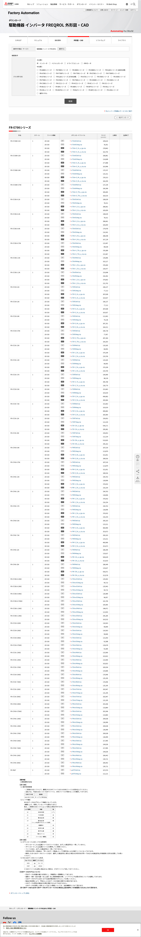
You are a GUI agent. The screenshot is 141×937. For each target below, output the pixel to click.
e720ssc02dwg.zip (77, 597)
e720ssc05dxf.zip (76, 616)
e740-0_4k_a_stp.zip (78, 458)
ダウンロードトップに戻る (20, 893)
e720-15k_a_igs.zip (77, 440)
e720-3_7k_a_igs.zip (78, 382)
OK (108, 930)
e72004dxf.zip (75, 345)
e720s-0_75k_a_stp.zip (78, 254)
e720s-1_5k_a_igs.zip (78, 265)
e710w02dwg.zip (76, 159)
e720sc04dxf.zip (76, 652)
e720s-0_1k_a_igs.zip (78, 207)
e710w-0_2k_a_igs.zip (78, 163)
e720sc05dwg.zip (76, 671)
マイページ (114, 10)
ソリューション (42, 4)
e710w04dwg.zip (76, 188)
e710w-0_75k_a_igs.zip (79, 192)
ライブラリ (122, 40)
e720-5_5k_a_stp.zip (78, 400)
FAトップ (30, 4)
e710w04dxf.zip (76, 185)
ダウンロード (82, 4)
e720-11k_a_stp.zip (77, 429)
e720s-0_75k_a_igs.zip (78, 250)
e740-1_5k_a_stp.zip (78, 488)
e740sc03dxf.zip (76, 741)
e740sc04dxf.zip (76, 755)
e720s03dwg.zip (76, 247)
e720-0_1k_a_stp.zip (78, 298)
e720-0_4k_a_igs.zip (78, 323)
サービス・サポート (66, 4)
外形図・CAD (78, 40)
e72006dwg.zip (76, 393)
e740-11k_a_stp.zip (77, 561)
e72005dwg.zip (76, 378)
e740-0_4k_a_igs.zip (78, 455)
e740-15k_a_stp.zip (77, 575)
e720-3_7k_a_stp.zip (78, 385)
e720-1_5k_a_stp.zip (78, 356)
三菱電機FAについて (91, 10)
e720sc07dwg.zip (76, 693)
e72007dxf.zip (75, 418)
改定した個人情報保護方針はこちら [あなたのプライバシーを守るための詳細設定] (16, 928)
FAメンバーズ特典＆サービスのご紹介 (119, 111)
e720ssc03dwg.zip (77, 605)
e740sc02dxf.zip (76, 719)
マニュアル (38, 40)
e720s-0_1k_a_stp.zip (78, 210)
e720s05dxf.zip (76, 272)
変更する (61, 49)
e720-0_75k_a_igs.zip (78, 338)
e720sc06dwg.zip (76, 678)
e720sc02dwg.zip (76, 641)
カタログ (18, 40)
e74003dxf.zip (75, 521)
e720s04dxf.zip (76, 258)
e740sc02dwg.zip (76, 722)
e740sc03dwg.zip (76, 744)
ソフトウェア (100, 40)
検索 (70, 101)
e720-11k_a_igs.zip (77, 426)
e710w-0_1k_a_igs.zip (78, 148)
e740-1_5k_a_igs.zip (78, 484)
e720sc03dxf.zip (76, 645)
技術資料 (58, 40)
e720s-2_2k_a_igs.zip (78, 280)
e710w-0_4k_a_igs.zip (78, 177)
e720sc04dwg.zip (76, 656)
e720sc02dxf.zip (76, 638)
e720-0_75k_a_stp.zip (78, 342)
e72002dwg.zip (76, 320)
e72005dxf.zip (75, 375)
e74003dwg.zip (76, 524)
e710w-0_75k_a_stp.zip (79, 196)
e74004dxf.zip (75, 550)
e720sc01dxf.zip (76, 623)
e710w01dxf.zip (76, 141)
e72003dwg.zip (76, 334)
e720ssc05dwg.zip (77, 619)
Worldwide (127, 4)
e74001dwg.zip (76, 451)
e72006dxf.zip (75, 389)
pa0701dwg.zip (76, 774)
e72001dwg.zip (76, 291)
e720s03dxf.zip (76, 243)
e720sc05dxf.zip (76, 667)
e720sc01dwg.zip (76, 627)
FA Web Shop (111, 4)
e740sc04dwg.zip (76, 759)
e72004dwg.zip (76, 349)
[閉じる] (138, 930)
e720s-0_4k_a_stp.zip (78, 239)
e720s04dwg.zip (76, 261)
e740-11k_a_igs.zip (77, 557)
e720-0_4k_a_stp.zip (78, 327)
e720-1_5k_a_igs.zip (78, 353)
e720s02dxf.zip (76, 228)
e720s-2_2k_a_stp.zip (78, 283)
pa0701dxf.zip (75, 770)
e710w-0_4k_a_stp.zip (78, 181)
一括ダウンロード (123, 117)
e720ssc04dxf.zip (76, 608)
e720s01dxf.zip (76, 199)
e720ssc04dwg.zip (77, 612)
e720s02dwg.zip (76, 232)
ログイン (133, 10)
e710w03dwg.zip (76, 174)
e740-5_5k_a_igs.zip (78, 528)
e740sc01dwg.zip (76, 707)
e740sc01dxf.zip (76, 704)
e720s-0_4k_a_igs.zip (78, 236)
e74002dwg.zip (76, 480)
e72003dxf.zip (75, 331)
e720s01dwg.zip (76, 203)
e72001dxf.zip (75, 287)
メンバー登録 (124, 10)
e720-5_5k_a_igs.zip (78, 396)
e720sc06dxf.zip (76, 674)
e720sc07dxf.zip (76, 689)
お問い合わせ (104, 10)
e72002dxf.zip (75, 316)
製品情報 (53, 4)
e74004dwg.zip (76, 553)
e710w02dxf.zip (76, 155)
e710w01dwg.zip (76, 145)
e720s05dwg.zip (76, 276)
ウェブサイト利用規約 (35, 934)
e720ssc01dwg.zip (77, 583)
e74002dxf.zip (75, 477)
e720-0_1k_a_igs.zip (78, 294)
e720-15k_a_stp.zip (77, 444)
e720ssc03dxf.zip (76, 601)
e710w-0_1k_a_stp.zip (78, 152)
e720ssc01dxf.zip (76, 579)
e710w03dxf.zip (76, 170)
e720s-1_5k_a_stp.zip (78, 269)
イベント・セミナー (96, 4)
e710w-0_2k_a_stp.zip (78, 166)
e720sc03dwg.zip (76, 649)
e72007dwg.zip (76, 422)
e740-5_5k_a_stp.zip (78, 531)
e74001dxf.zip (75, 448)
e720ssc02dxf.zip (76, 594)
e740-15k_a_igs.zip (77, 572)
